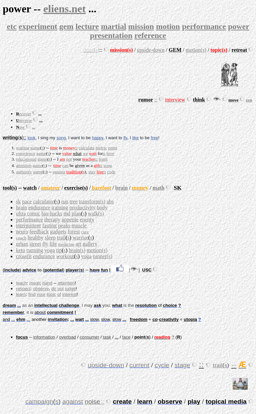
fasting (49, 225)
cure (85, 231)
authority (24, 171)
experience (25, 153)
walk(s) (96, 213)
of (59, 294)
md (67, 213)
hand (47, 282)
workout (65, 256)
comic (33, 213)
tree (74, 201)
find (32, 294)
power (238, 26)
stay (91, 171)
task (107, 337)
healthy (35, 237)
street (35, 244)
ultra (21, 213)
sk (18, 201)
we (85, 153)
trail (61, 237)
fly (125, 137)
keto (20, 250)
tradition (73, 171)
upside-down (151, 50)
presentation (111, 35)
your (41, 294)
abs (110, 201)
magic (35, 282)
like (135, 137)
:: (155, 99)
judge (70, 288)
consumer (89, 337)
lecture (87, 26)
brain (121, 188)
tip (59, 250)
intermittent (28, 225)
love (110, 153)
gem (66, 26)
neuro (22, 231)
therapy (52, 219)
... (33, 127)
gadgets (58, 231)
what (77, 153)
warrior (80, 237)
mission (141, 26)
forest (74, 231)
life (53, 244)
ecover (25, 113)
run (64, 201)
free (154, 137)
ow (22, 127)
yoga (49, 250)
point (112, 147)
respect (23, 288)
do (53, 288)
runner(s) (102, 256)
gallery (90, 244)
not (69, 159)
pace (27, 201)
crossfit (24, 256)
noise (92, 401)
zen (249, 99)
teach (21, 282)
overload (67, 337)
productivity (82, 207)
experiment (38, 26)
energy (87, 219)
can (65, 165)
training (60, 207)
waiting (22, 147)
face (126, 337)
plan (76, 213)
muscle (79, 225)
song (61, 137)
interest (69, 294)
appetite (70, 219)
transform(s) (92, 201)
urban (22, 244)
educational (26, 159)
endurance (39, 207)
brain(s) (77, 250)
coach (21, 237)
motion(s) (196, 50)
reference (150, 35)
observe (41, 288)
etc (12, 26)
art (78, 244)
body (102, 207)
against (59, 171)
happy (97, 137)
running (35, 250)
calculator (43, 201)
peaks (64, 225)
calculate (86, 147)
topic (51, 294)
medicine (66, 244)
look (32, 137)
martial (113, 26)
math (159, 188)
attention (24, 165)
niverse (25, 120)
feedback (39, 231)
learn (103, 159)
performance (204, 26)
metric (101, 147)
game (35, 147)
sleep (50, 237)
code (111, 171)
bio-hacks (51, 213)
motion (168, 26)
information (44, 337)
